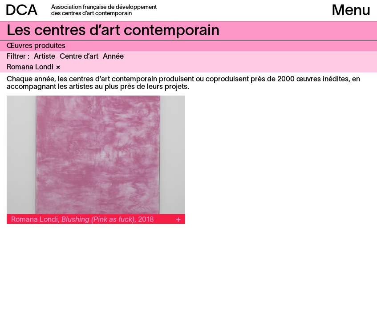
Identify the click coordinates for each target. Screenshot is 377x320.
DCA (21, 11)
